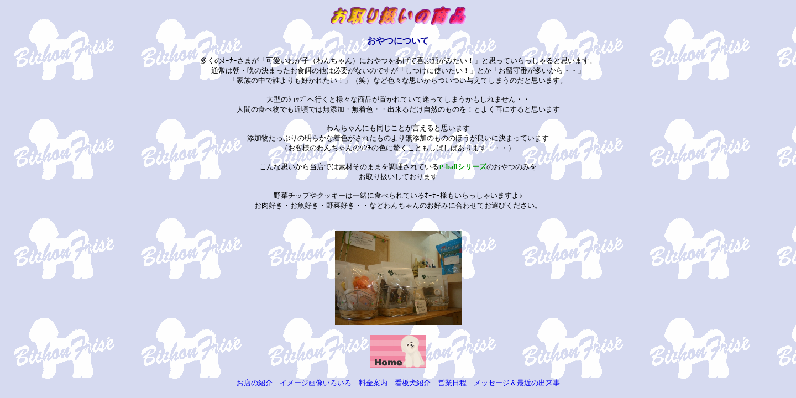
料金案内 (373, 383)
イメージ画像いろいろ (316, 383)
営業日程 (452, 383)
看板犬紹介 (413, 383)
